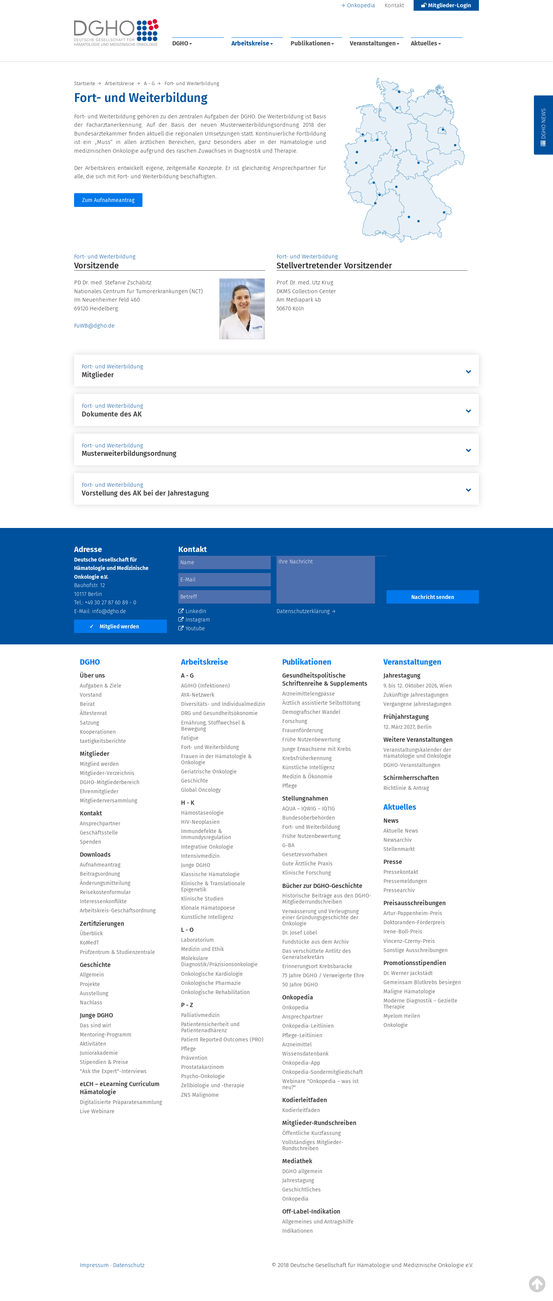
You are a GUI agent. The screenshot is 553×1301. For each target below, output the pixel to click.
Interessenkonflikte (103, 901)
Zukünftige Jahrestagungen (415, 695)
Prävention (194, 1058)
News (391, 820)
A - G (187, 675)
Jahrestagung (298, 1180)
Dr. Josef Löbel (299, 933)
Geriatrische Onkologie (209, 771)
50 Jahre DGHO (300, 984)
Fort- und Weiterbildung (210, 747)
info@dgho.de (109, 611)
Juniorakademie (99, 1053)
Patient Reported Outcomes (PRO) (222, 1039)
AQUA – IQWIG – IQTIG (308, 808)
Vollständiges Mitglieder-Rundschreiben (312, 1145)
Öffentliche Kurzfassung (311, 1133)
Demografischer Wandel (311, 712)
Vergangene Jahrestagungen (417, 704)
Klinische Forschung (306, 873)
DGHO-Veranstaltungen (411, 765)
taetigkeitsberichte (103, 741)
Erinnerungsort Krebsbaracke (317, 966)
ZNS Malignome (200, 1095)
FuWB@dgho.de (94, 325)
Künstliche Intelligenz (207, 917)
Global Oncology (201, 790)
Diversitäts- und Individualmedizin (223, 704)
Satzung (89, 723)
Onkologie (395, 1025)
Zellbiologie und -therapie (212, 1085)
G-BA (288, 845)
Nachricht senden (432, 597)
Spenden (90, 842)
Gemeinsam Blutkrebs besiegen (422, 982)
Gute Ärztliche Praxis (307, 863)
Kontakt (394, 5)
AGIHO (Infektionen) (205, 686)
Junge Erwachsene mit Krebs (316, 749)
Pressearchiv (399, 890)
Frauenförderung (302, 730)
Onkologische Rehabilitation (215, 992)
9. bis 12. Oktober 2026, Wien (417, 686)
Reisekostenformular (105, 892)
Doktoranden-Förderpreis (414, 922)
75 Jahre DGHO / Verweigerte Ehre (323, 975)
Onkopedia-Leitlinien (308, 1026)
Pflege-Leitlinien (302, 1035)
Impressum (94, 1265)
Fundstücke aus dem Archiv (315, 942)
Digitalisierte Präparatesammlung (121, 1102)
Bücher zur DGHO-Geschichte (322, 885)
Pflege (188, 1049)
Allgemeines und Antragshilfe (318, 1222)
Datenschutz (128, 1265)
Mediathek (297, 1161)
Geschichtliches (301, 1189)
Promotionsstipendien (414, 963)
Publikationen (312, 43)
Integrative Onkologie (207, 847)
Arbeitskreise (252, 43)
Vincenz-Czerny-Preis (409, 941)
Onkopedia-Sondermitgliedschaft (322, 1072)
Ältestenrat (93, 713)
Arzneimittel (297, 1044)
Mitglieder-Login (446, 5)
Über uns (92, 675)
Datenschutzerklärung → (306, 611)
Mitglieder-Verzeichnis (107, 773)
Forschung (294, 721)
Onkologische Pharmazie (211, 983)
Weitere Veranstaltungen (418, 739)
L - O (187, 929)
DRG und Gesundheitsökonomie (219, 713)
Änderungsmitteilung (105, 883)
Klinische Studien (202, 899)
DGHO (182, 43)
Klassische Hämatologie (210, 874)
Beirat (87, 704)
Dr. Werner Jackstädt (408, 973)
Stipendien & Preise (104, 1062)
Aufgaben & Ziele (100, 686)
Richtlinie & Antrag (406, 788)
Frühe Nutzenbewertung (311, 739)
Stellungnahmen (305, 798)
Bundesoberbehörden (308, 818)
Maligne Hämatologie (409, 991)
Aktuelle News (400, 831)
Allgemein (92, 975)
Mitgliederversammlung (108, 800)
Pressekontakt (400, 872)
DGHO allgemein (302, 1171)
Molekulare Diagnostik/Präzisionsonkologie (219, 961)
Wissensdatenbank (305, 1054)
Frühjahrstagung (406, 716)
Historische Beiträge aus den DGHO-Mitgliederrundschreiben (327, 899)
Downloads (95, 854)
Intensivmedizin (200, 856)
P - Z (187, 1005)
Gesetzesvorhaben (304, 854)
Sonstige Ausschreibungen (415, 950)
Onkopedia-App (301, 1063)
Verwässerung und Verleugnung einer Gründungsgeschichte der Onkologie (320, 917)
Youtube (191, 628)
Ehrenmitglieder (99, 791)
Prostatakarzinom (202, 1067)
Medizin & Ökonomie (307, 776)
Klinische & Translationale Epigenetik (213, 886)
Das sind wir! (95, 1025)
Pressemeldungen (405, 881)
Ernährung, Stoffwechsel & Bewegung (213, 726)
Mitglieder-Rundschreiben (319, 1123)
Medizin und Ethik (202, 949)
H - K (187, 802)
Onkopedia (361, 5)
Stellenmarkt (399, 849)
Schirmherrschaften (411, 777)
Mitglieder (94, 753)
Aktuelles (426, 43)
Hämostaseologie (202, 813)
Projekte (90, 984)
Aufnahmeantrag (100, 865)
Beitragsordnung (100, 874)
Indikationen (297, 1231)
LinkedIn (192, 611)
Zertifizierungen (102, 923)
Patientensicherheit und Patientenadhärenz (210, 1027)
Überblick (91, 933)
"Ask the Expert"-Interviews (113, 1071)
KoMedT (89, 942)
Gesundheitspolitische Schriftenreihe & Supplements (324, 679)
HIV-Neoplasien (200, 822)
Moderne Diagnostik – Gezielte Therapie (420, 1004)
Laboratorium (197, 940)
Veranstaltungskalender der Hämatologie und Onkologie (417, 753)
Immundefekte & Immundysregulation (206, 834)
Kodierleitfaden (304, 1100)
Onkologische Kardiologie (212, 974)
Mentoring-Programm (105, 1034)
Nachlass (91, 1002)
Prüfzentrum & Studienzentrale (117, 952)
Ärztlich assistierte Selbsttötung (321, 703)
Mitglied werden (114, 626)
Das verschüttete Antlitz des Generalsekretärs (316, 954)
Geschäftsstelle (99, 833)
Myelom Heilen (401, 1016)
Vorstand (91, 695)
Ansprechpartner (100, 823)
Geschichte (95, 964)
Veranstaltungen (374, 43)
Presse (392, 861)
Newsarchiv (397, 840)
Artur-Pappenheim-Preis (412, 913)
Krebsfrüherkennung (306, 758)
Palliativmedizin (200, 1015)
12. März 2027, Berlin (407, 727)
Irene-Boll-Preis (402, 931)
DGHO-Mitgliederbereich (109, 782)
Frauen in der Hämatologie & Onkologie (216, 759)
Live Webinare (97, 1111)
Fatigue (190, 738)
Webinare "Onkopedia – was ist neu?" (320, 1084)
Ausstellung (94, 993)
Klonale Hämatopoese (208, 908)
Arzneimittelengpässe (308, 694)
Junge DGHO (96, 1015)
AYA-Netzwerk (197, 695)
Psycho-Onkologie (203, 1076)
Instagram (194, 620)
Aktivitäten (93, 1044)
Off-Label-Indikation (311, 1211)
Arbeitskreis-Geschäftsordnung (117, 910)
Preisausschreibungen (414, 903)
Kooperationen (98, 732)
